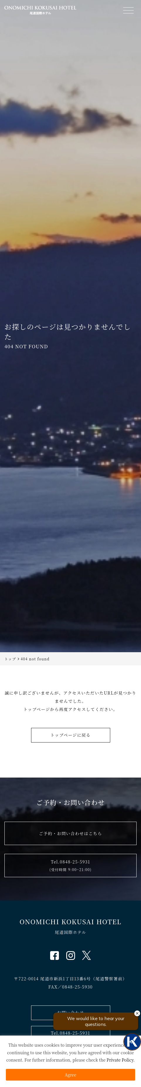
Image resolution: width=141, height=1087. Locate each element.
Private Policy (119, 1060)
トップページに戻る (70, 735)
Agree (70, 1075)
